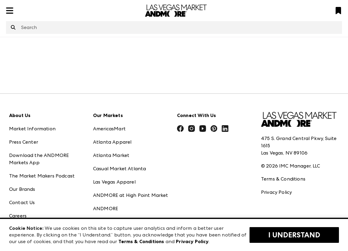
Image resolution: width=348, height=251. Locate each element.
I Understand (294, 235)
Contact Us (22, 202)
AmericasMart (109, 129)
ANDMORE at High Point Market (130, 195)
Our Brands (22, 189)
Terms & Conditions (283, 179)
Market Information (32, 129)
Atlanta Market (111, 155)
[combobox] (174, 27)
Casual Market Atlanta (119, 168)
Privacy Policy (276, 192)
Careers (18, 216)
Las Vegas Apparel (114, 182)
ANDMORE (105, 208)
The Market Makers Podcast (42, 176)
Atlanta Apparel (112, 142)
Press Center (23, 142)
